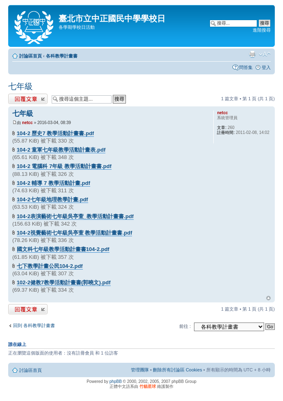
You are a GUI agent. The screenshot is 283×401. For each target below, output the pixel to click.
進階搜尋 (262, 30)
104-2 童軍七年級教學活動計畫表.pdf (61, 150)
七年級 (20, 86)
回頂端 (268, 298)
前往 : (185, 326)
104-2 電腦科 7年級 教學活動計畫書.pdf (64, 166)
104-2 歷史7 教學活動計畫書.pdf (55, 133)
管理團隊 (140, 369)
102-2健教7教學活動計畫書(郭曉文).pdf (64, 282)
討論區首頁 (30, 55)
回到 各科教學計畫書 (34, 325)
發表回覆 (28, 99)
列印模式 (252, 54)
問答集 (246, 67)
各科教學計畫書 (62, 55)
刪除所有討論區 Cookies (177, 369)
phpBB (116, 381)
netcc (27, 122)
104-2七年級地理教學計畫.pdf (52, 199)
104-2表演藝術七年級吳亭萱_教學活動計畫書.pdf (75, 216)
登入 (266, 67)
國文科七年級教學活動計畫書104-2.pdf (63, 249)
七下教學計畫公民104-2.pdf (50, 266)
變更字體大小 (265, 54)
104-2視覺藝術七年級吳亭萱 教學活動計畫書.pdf (74, 233)
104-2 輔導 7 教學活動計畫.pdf (53, 183)
